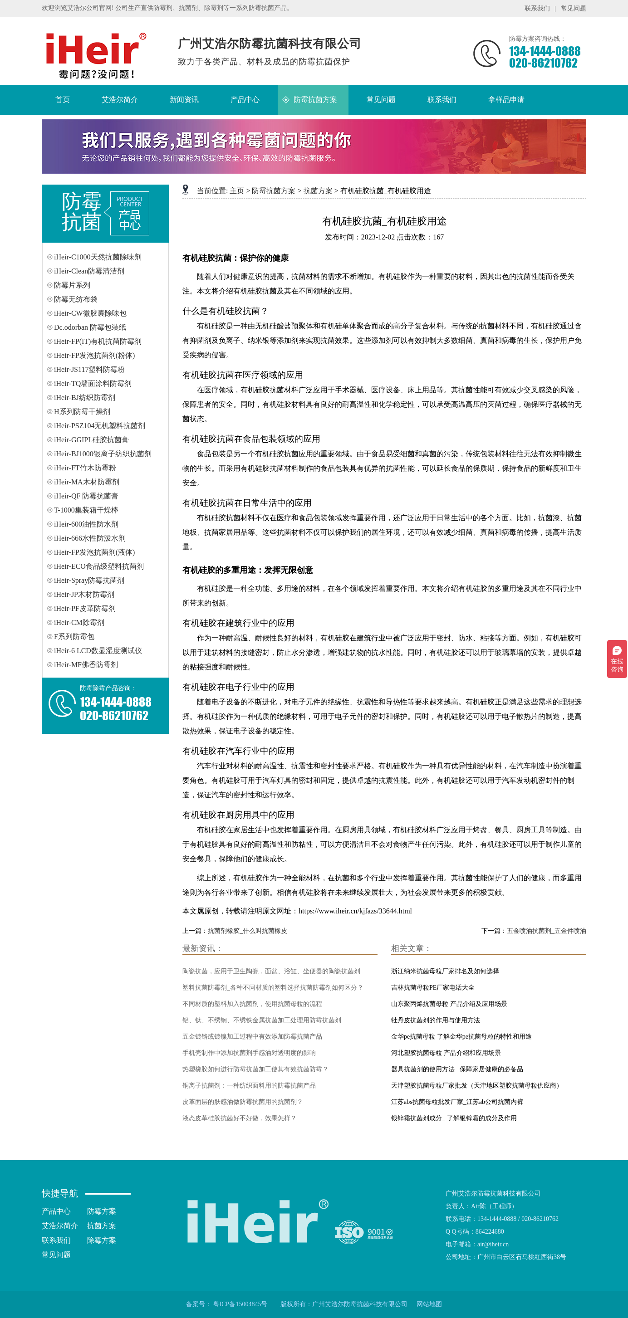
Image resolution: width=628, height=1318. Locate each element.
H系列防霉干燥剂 (82, 411)
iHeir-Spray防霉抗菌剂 (89, 580)
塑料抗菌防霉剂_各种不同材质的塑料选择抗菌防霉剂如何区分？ (272, 987)
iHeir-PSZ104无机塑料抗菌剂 (99, 426)
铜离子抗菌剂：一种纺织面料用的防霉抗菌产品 (249, 1085)
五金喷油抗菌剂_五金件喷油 (546, 930)
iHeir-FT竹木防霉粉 (85, 468)
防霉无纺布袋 (76, 299)
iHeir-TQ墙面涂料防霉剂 (93, 383)
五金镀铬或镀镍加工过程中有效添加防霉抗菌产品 (252, 1036)
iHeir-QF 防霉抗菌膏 (86, 496)
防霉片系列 (72, 285)
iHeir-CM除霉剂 (79, 622)
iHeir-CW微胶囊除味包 (90, 313)
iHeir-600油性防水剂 (86, 524)
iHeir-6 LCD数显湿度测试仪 (98, 650)
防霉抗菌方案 (273, 191)
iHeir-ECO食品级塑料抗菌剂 (99, 566)
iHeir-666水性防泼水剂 (90, 538)
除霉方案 (101, 1240)
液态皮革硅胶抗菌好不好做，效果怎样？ (239, 1118)
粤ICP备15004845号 (240, 1304)
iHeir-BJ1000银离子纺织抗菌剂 (103, 454)
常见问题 (573, 8)
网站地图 (429, 1304)
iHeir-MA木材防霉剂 (86, 482)
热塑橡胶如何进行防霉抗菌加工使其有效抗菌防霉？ (255, 1069)
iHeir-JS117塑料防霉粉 (89, 369)
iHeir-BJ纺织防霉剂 (84, 397)
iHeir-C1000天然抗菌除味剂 (98, 257)
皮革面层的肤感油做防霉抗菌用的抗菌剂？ (242, 1101)
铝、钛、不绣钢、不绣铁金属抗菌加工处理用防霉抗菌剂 (261, 1020)
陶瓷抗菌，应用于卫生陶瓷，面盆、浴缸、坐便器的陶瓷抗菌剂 (271, 971)
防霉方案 (101, 1211)
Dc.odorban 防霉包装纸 (90, 327)
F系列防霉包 (74, 636)
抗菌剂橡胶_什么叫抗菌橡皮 (247, 930)
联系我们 (537, 8)
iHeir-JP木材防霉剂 (84, 594)
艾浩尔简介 (60, 1226)
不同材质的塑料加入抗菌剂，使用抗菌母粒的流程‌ (252, 1004)
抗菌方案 (318, 191)
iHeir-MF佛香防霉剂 (86, 665)
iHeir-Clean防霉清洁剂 (89, 271)
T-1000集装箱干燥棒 (86, 510)
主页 (237, 191)
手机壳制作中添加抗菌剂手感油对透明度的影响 (249, 1053)
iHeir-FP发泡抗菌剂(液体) (94, 552)
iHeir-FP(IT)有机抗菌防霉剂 (98, 341)
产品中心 (56, 1211)
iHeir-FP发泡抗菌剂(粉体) (94, 355)
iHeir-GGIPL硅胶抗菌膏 (91, 440)
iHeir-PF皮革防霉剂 (85, 608)
